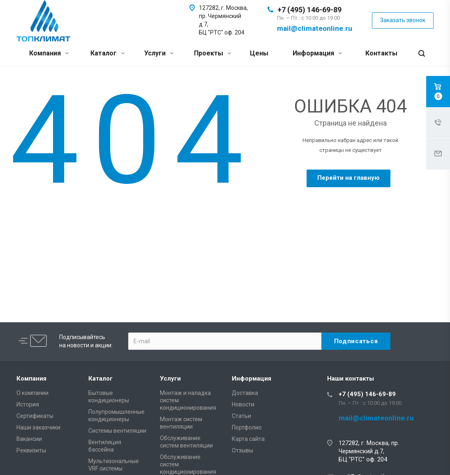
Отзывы (242, 450)
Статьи (241, 416)
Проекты (212, 53)
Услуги (158, 53)
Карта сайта (248, 439)
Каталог (107, 53)
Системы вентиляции (117, 430)
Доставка (245, 393)
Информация (317, 53)
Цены (259, 53)
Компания (49, 53)
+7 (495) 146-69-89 (309, 9)
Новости (243, 404)
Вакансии (29, 439)
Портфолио (247, 427)
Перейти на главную (348, 177)
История (27, 404)
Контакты (381, 53)
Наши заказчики (38, 427)
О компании (32, 393)
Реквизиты (31, 450)
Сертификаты (34, 416)
